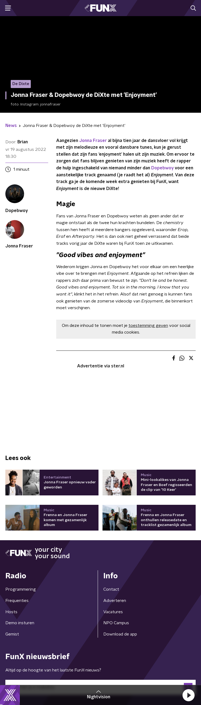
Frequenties (17, 600)
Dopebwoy (162, 168)
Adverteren (114, 600)
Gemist (12, 634)
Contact (111, 589)
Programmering (20, 589)
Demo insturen (19, 623)
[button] (188, 695)
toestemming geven (148, 325)
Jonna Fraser (93, 140)
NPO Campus (116, 623)
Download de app (120, 634)
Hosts (11, 612)
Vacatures (113, 612)
